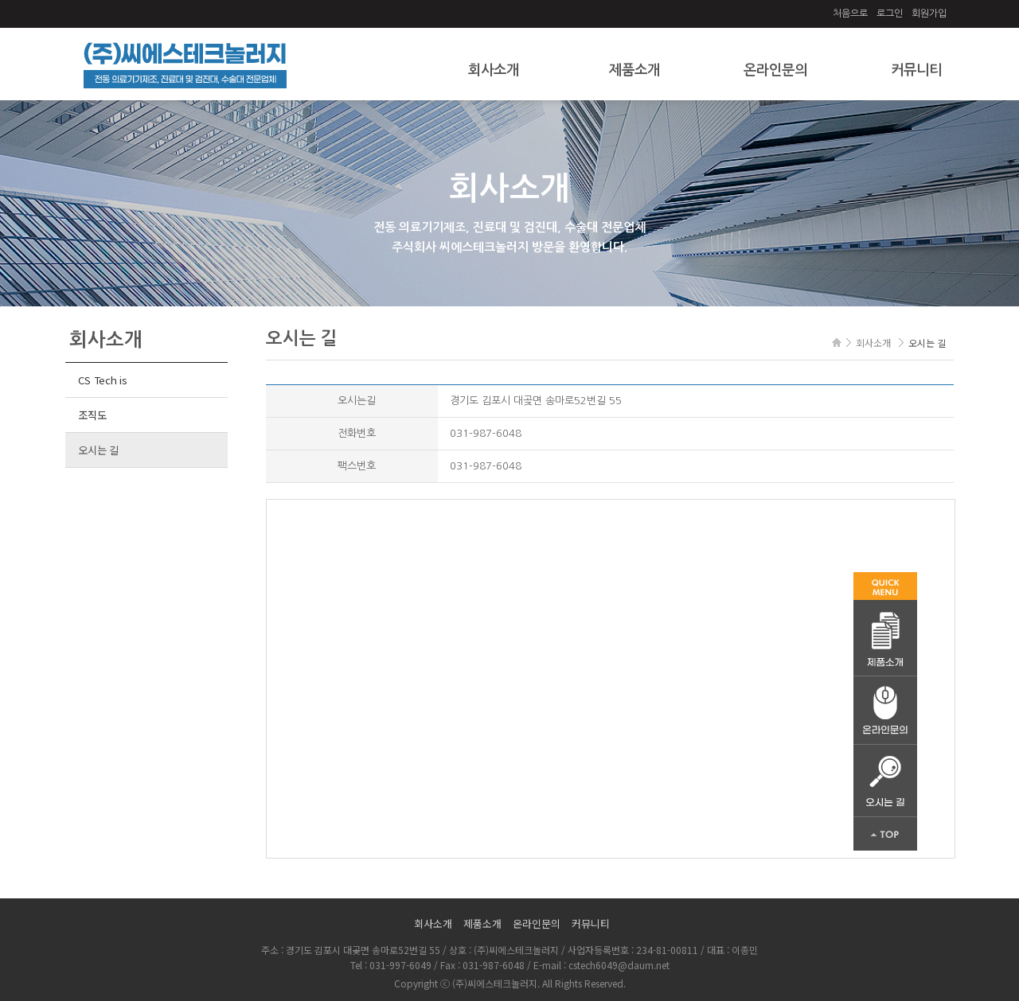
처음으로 (850, 13)
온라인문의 (775, 70)
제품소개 (634, 70)
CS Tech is (102, 380)
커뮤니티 (916, 70)
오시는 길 (98, 450)
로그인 (889, 13)
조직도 (92, 415)
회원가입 (929, 13)
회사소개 (493, 70)
